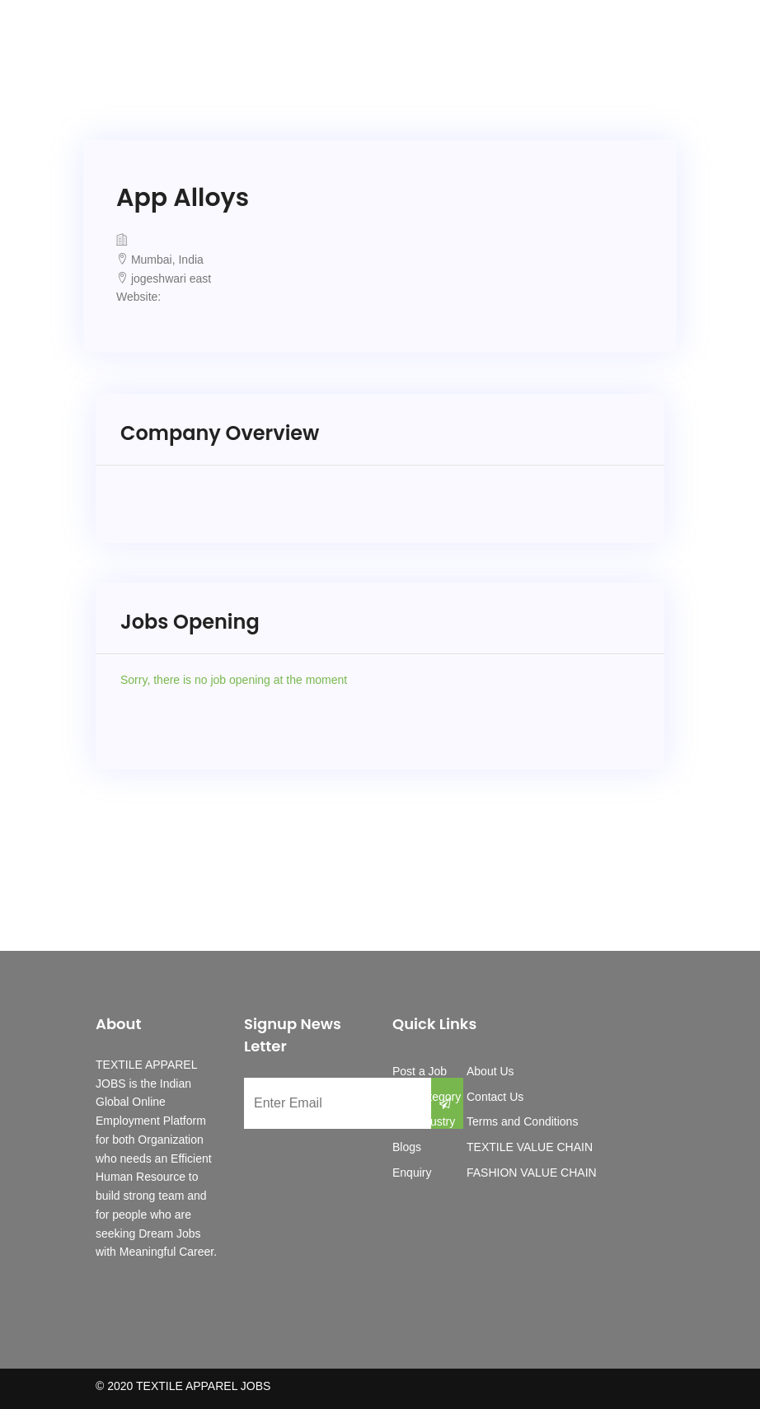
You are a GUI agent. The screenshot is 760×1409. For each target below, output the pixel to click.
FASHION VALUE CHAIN (532, 1172)
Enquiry (411, 1172)
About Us (490, 1071)
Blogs (406, 1147)
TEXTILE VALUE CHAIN (530, 1147)
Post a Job (419, 1071)
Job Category (426, 1096)
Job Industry (423, 1121)
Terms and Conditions (522, 1121)
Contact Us (495, 1096)
